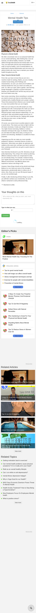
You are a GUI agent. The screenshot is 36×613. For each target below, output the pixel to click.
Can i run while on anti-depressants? (15, 472)
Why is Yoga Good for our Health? (14, 479)
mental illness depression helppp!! (14, 476)
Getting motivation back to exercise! (15, 460)
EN (32, 2)
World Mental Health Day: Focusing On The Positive (17, 258)
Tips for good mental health (13, 270)
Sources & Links (8, 185)
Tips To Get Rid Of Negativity (18, 304)
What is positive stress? (11, 498)
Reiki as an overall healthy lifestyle (14, 469)
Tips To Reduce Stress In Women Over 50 (19, 331)
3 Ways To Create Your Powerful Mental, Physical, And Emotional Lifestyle (19, 296)
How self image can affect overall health (18, 273)
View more (18, 287)
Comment (6, 215)
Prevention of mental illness (13, 283)
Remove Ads (29, 363)
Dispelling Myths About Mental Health (18, 324)
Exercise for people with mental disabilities (18, 280)
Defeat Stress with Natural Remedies (17, 310)
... (16, 13)
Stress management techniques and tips (18, 277)
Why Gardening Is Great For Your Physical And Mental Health (19, 317)
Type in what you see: (8, 207)
